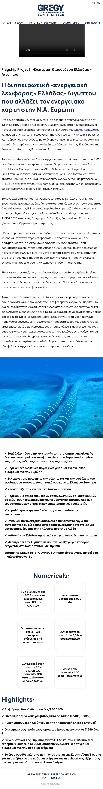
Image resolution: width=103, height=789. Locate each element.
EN (98, 3)
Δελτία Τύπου (71, 22)
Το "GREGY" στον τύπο (43, 22)
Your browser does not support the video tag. (52, 40)
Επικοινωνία (92, 22)
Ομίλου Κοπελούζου (86, 129)
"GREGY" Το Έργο (12, 22)
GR (93, 3)
